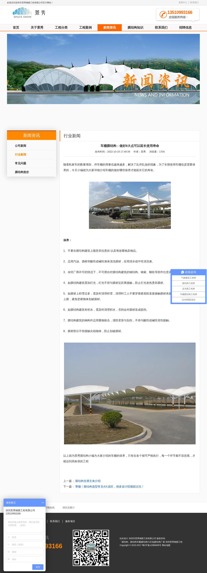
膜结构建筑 (83, 250)
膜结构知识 (135, 27)
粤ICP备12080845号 (152, 545)
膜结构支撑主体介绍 (88, 480)
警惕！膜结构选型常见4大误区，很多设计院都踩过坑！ (109, 486)
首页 (16, 27)
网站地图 (166, 545)
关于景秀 (37, 27)
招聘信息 (185, 27)
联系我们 (194, 2)
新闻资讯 (109, 27)
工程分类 (61, 27)
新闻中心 (183, 2)
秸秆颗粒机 (48, 507)
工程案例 (85, 27)
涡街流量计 (68, 507)
